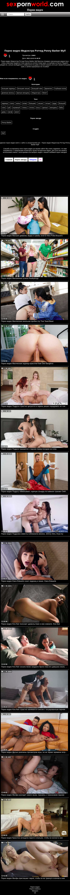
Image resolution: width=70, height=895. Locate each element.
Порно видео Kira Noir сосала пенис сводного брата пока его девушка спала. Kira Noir (34, 667)
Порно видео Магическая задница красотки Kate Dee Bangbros (27, 363)
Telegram (35, 891)
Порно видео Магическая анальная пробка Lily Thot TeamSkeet (27, 321)
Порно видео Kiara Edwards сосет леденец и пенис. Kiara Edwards (28, 581)
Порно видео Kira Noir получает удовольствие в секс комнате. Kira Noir (30, 624)
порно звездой (61, 152)
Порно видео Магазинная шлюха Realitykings (19, 278)
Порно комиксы (35, 889)
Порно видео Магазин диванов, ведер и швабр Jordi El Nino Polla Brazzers (32, 236)
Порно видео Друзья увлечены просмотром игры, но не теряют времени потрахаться (34, 752)
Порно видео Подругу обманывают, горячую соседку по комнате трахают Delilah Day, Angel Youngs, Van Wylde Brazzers (34, 491)
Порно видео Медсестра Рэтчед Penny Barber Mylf (35, 50)
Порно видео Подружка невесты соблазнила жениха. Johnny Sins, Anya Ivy (32, 534)
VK (35, 893)
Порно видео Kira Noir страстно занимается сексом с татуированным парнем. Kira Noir (34, 709)
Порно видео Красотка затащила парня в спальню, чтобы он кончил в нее (32, 838)
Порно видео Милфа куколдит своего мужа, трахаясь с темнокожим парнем (32, 795)
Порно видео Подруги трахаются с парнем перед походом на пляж (28, 449)
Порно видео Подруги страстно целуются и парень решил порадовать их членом (34, 406)
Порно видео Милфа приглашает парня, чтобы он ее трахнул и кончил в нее (33, 878)
